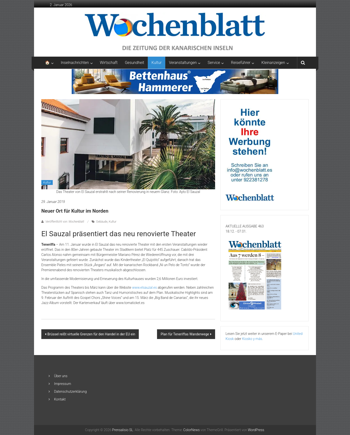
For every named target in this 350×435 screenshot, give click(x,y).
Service (214, 62)
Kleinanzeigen (273, 62)
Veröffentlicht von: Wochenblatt (65, 221)
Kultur (156, 62)
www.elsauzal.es (144, 287)
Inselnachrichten (75, 62)
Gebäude (101, 221)
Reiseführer (240, 62)
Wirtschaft (109, 62)
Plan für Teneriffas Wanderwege (185, 334)
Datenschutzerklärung (70, 391)
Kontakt (60, 399)
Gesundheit (134, 62)
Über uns (60, 376)
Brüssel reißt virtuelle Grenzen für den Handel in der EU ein (91, 334)
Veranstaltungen (183, 62)
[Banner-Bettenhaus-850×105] (175, 81)
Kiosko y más (252, 339)
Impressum (62, 384)
